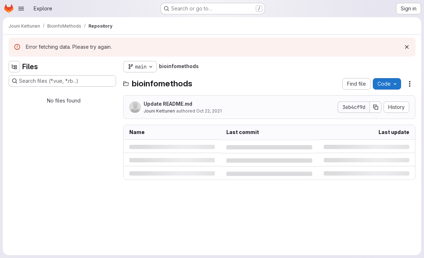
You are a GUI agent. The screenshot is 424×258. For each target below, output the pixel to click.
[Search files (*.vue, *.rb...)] (62, 81)
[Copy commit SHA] (375, 107)
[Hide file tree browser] (14, 66)
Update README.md (168, 104)
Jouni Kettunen (159, 111)
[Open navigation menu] (21, 8)
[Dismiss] (407, 47)
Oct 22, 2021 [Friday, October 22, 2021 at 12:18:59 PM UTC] (209, 111)
